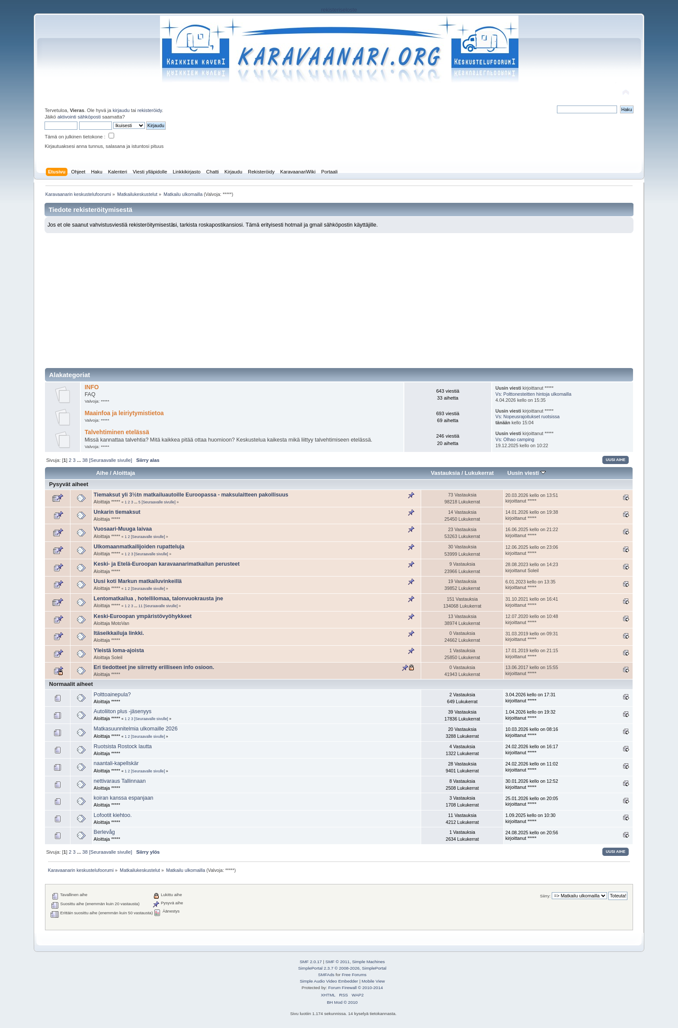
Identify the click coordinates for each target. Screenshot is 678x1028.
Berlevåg (104, 832)
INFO (92, 387)
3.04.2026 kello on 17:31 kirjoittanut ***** (530, 697)
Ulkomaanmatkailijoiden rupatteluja (139, 547)
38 (84, 460)
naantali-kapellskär (116, 763)
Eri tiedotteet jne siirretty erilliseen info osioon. (154, 667)
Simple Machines (368, 961)
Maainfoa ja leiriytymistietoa (124, 413)
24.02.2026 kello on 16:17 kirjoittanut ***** (531, 749)
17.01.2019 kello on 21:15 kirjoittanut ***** (531, 653)
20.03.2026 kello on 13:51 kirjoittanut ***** (531, 498)
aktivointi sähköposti (79, 116)
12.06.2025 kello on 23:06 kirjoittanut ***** (531, 550)
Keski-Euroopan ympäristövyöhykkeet (143, 616)
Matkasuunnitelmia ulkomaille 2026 (136, 729)
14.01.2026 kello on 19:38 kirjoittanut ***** (531, 515)
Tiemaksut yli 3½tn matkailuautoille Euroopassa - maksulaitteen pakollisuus (191, 495)
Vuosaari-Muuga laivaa (123, 529)
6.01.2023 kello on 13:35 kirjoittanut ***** (530, 584)
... (79, 460)
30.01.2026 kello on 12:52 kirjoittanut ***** (531, 784)
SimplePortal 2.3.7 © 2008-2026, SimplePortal (342, 968)
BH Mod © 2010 (342, 1002)
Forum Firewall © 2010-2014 (355, 987)
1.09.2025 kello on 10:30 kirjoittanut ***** (530, 818)
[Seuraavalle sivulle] (110, 460)
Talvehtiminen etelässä (117, 432)
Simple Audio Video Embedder (329, 981)
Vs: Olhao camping (515, 439)
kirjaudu (120, 110)
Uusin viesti (526, 473)
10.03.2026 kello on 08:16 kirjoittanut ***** (531, 732)
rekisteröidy (150, 110)
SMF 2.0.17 (311, 961)
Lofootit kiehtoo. (113, 815)
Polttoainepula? (112, 695)
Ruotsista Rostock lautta (123, 746)
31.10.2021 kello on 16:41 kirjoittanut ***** (531, 602)
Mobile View (373, 981)
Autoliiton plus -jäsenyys (123, 711)
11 (140, 606)
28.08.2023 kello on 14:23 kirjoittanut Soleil (531, 567)
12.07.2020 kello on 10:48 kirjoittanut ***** (531, 619)
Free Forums (354, 974)
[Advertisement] (339, 298)
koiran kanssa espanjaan (124, 798)
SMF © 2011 (338, 961)
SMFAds (326, 974)
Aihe (102, 473)
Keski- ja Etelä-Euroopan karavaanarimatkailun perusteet (167, 564)
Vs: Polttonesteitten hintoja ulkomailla (534, 394)
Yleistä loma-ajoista (119, 650)
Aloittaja (124, 473)
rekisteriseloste (339, 10)
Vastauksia (445, 473)
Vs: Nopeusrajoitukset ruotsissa (528, 416)
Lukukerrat (479, 473)
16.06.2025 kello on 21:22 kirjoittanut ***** (531, 532)
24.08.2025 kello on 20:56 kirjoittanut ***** (531, 835)
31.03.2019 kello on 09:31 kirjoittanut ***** (531, 636)
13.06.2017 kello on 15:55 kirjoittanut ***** (531, 670)
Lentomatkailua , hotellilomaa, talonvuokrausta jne (158, 599)
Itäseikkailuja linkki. (119, 633)
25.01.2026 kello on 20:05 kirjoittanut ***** (531, 801)
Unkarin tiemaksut (117, 512)
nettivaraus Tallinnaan (120, 781)
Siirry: (545, 895)
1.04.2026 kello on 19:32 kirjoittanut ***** (530, 715)
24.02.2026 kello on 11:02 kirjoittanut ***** (531, 766)
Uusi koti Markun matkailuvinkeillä (138, 581)
